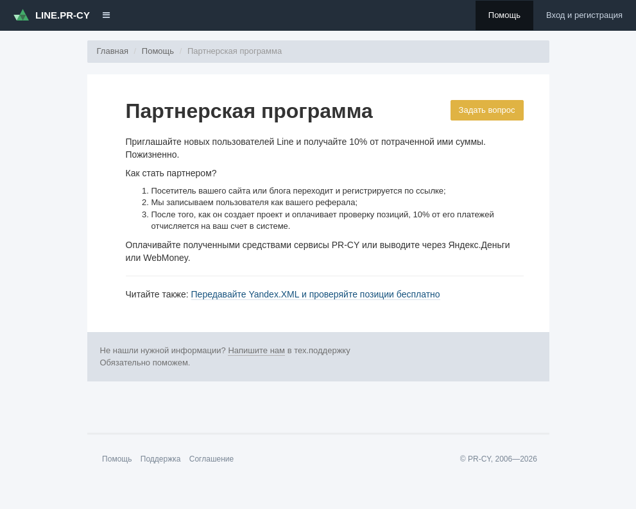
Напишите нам (256, 350)
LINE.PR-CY (51, 15)
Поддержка (161, 459)
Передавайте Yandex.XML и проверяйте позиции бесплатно (315, 294)
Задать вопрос (487, 110)
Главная (112, 51)
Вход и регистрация (584, 15)
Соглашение (211, 459)
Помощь (504, 15)
